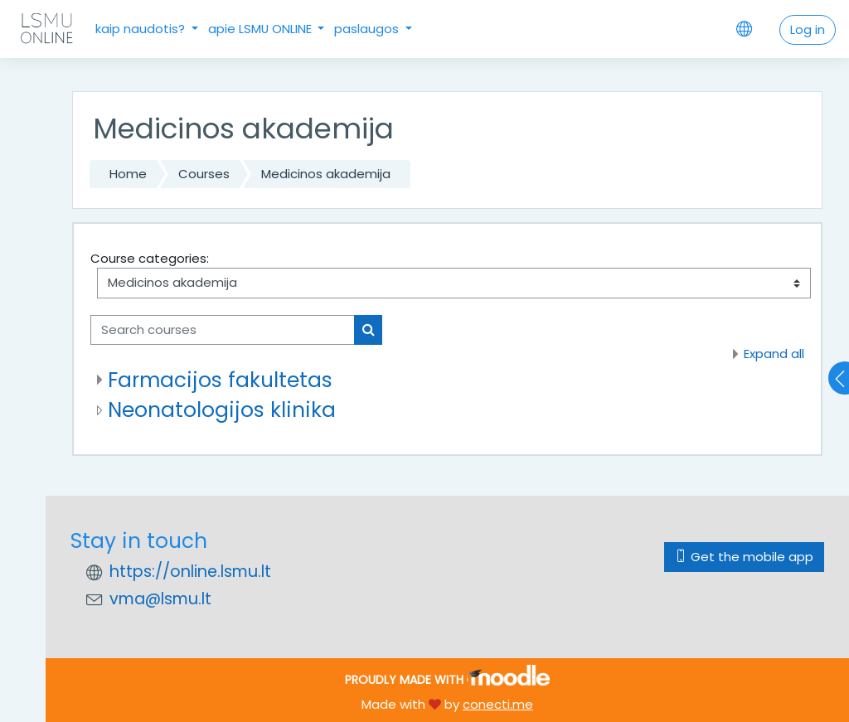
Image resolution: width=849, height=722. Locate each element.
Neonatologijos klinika (222, 409)
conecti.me (498, 704)
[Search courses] (222, 330)
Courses (204, 173)
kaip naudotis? (141, 28)
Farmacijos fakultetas (220, 380)
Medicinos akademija (326, 173)
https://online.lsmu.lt (190, 571)
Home (128, 173)
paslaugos (368, 28)
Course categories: (149, 258)
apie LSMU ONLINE (261, 28)
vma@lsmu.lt (160, 599)
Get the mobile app (744, 556)
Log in (807, 29)
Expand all (774, 353)
